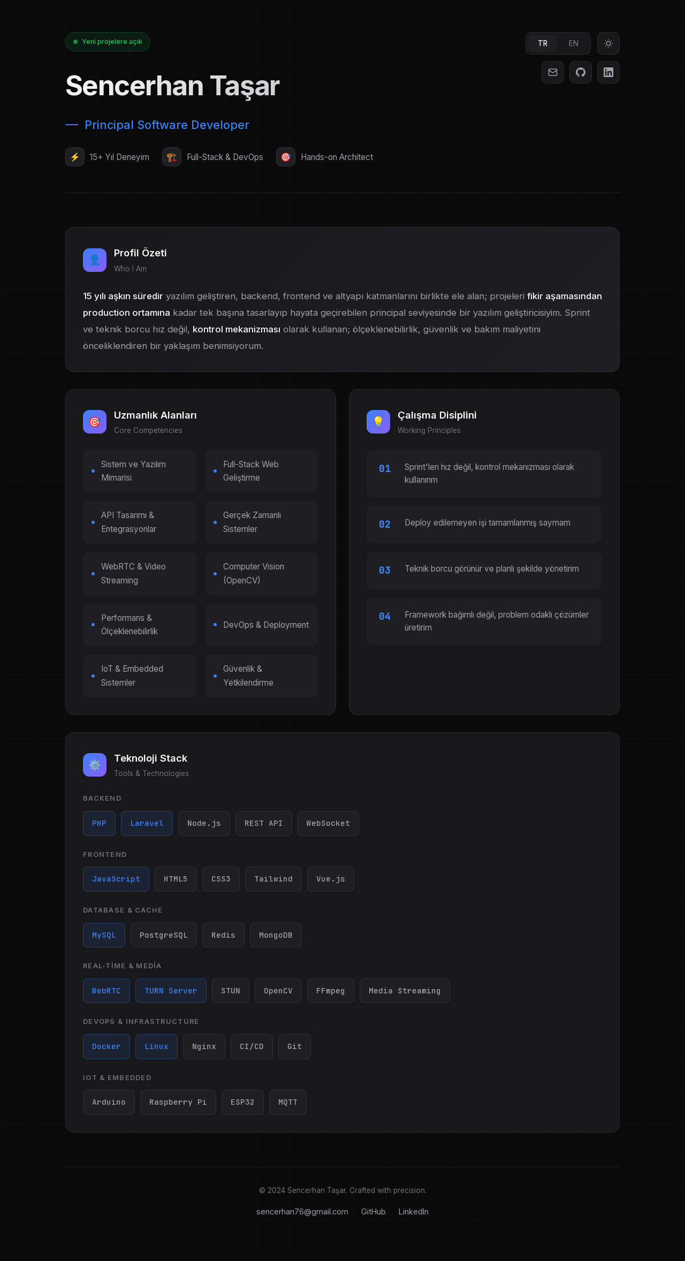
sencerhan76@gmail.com (302, 1211)
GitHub (373, 1211)
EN (574, 43)
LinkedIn (414, 1211)
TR (542, 43)
